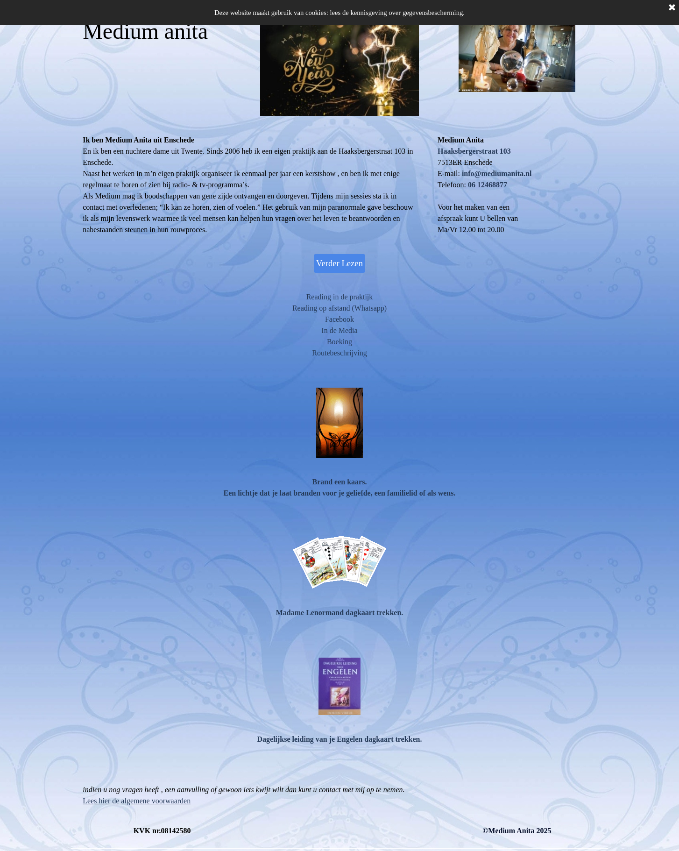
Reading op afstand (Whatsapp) (339, 308)
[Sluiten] (672, 8)
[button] (496, 173)
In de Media (339, 330)
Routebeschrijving (339, 353)
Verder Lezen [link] (339, 263)
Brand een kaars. (339, 482)
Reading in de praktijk (339, 297)
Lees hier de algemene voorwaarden (137, 801)
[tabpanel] (517, 185)
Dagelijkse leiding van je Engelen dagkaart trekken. (339, 739)
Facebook (339, 319)
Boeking (339, 342)
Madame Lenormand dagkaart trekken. (339, 613)
